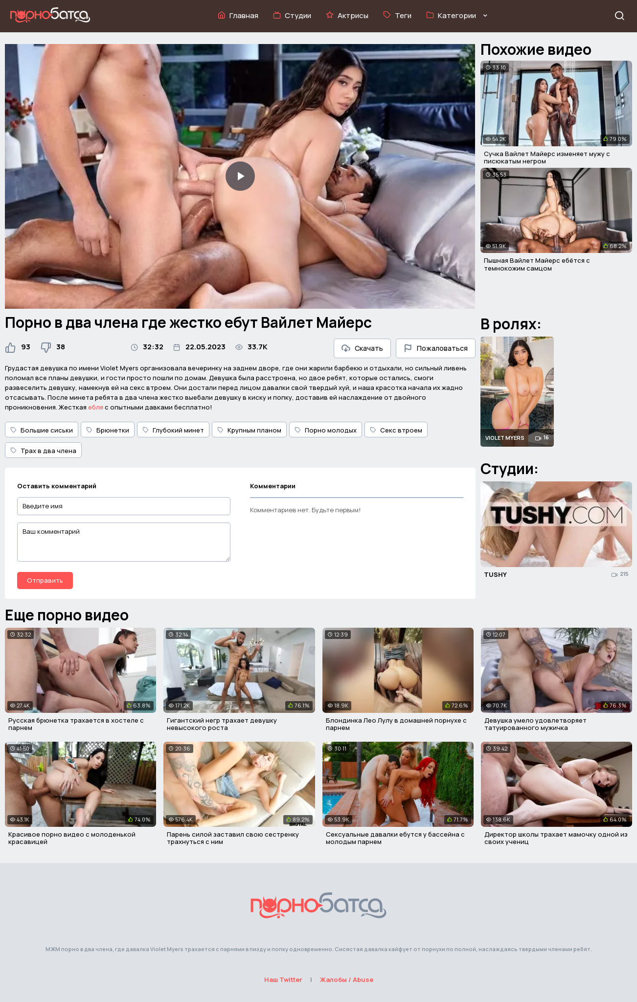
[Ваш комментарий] (123, 542)
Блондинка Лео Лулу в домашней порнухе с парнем (396, 724)
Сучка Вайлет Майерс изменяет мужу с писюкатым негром (547, 157)
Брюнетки (107, 430)
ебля (95, 407)
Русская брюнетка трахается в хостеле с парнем (76, 724)
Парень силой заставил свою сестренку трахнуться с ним (233, 838)
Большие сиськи (41, 430)
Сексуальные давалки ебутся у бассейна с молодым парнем (395, 838)
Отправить (45, 580)
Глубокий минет (173, 430)
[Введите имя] (123, 506)
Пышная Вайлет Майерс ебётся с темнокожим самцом (537, 264)
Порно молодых (326, 430)
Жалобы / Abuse (346, 979)
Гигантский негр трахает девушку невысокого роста (222, 724)
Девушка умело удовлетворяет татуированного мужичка (535, 724)
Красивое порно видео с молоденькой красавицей (72, 838)
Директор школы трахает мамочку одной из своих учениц (556, 838)
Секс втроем (396, 430)
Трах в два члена (43, 450)
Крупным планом (249, 430)
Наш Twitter (283, 979)
